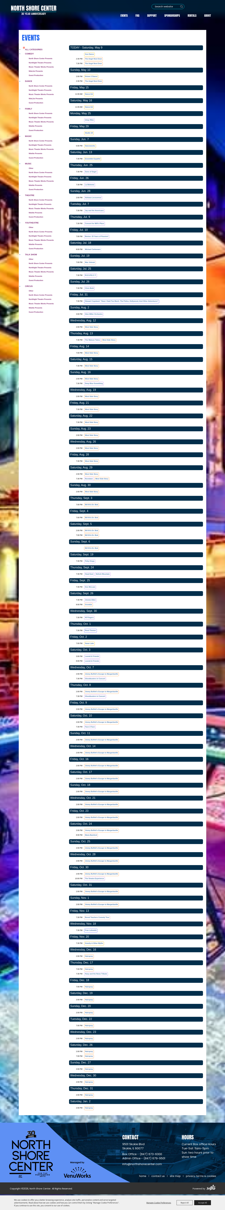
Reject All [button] (185, 1202)
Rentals (192, 15)
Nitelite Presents (35, 126)
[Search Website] (167, 6)
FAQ (137, 15)
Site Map (175, 1177)
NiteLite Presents (36, 71)
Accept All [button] (202, 1202)
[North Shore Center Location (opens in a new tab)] (133, 1147)
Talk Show (31, 254)
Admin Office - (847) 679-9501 (143, 1159)
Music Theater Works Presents (41, 67)
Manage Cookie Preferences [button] (158, 1202)
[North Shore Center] (33, 10)
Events (124, 15)
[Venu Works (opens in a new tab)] (78, 1171)
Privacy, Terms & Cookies (201, 1177)
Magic (28, 136)
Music (28, 163)
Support (152, 15)
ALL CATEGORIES (33, 49)
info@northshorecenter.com (142, 1165)
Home (142, 1177)
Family (28, 108)
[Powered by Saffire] (211, 1189)
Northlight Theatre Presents (40, 62)
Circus (29, 286)
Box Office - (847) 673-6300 (142, 1155)
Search (181, 6)
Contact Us (158, 1177)
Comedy (29, 53)
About (207, 15)
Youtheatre (32, 222)
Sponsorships (172, 15)
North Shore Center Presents (40, 58)
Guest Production (36, 75)
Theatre (29, 195)
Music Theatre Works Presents (41, 94)
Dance (28, 81)
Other (31, 168)
